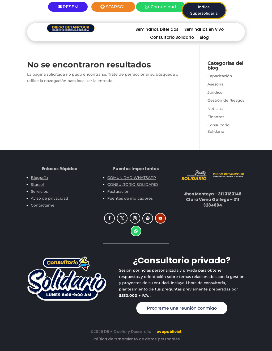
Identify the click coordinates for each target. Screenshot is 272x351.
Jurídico (215, 92)
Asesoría (215, 84)
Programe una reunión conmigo (182, 308)
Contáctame (42, 205)
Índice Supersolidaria (204, 10)
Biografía (39, 177)
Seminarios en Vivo (204, 30)
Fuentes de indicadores (130, 198)
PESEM (70, 6)
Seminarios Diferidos (156, 30)
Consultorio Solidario (172, 38)
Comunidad (163, 6)
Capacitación (219, 76)
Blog (204, 38)
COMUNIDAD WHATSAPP (131, 177)
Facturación (118, 191)
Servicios (39, 191)
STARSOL (116, 6)
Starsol (37, 184)
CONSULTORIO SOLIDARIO (132, 184)
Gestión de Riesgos (225, 100)
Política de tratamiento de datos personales (136, 339)
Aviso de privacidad (49, 198)
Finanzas (215, 116)
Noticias (215, 108)
